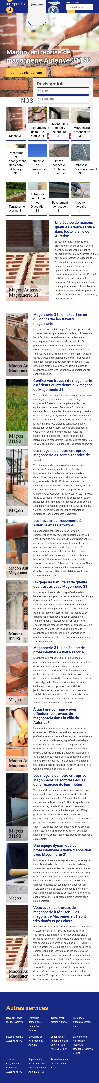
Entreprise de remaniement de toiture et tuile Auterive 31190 (59, 1042)
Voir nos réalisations (26, 72)
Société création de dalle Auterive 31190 (59, 1063)
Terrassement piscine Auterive (59, 1020)
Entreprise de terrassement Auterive (35, 1040)
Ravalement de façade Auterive (14, 1020)
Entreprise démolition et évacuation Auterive (35, 1024)
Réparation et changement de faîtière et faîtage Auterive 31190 (37, 1065)
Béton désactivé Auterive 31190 (14, 1038)
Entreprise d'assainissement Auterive (82, 1022)
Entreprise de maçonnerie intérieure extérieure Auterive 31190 (83, 1044)
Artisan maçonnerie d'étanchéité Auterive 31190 (14, 1065)
